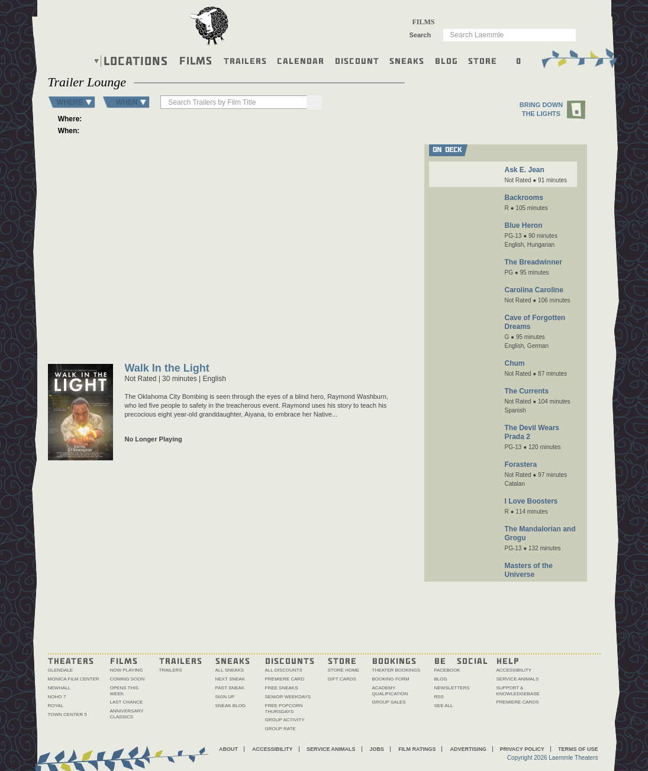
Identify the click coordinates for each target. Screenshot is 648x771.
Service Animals (518, 679)
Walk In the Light (167, 369)
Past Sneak (230, 688)
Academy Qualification (390, 690)
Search (420, 34)
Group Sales (389, 702)
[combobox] (428, 21)
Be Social (461, 660)
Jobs (377, 749)
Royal (56, 705)
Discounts (290, 660)
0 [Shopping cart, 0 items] (519, 60)
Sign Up (225, 696)
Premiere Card (285, 679)
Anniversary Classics (127, 714)
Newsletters (452, 688)
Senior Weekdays (288, 696)
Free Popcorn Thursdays (284, 708)
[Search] (314, 102)
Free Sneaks (281, 688)
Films (195, 59)
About (228, 749)
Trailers (245, 60)
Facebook (447, 670)
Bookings (394, 660)
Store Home (344, 670)
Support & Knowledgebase (518, 690)
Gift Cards (342, 679)
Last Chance (126, 702)
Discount (357, 60)
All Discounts (283, 670)
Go (574, 34)
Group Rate (280, 728)
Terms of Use (578, 749)
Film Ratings (417, 749)
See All (443, 705)
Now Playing (126, 670)
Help (508, 660)
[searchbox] (234, 102)
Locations (136, 61)
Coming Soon (127, 679)
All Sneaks (229, 670)
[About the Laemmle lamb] (210, 25)
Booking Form (391, 679)
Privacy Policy (521, 749)
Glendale (60, 670)
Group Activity (285, 719)
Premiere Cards (518, 702)
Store (482, 60)
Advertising (468, 749)
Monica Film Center (73, 679)
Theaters (71, 660)
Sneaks (406, 60)
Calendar (300, 60)
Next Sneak (230, 679)
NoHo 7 (57, 696)
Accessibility (514, 670)
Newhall (59, 688)
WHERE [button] (70, 102)
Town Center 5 (67, 714)
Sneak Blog (230, 705)
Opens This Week (124, 690)
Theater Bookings (396, 670)
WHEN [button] (127, 102)
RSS (439, 696)
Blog (446, 60)
